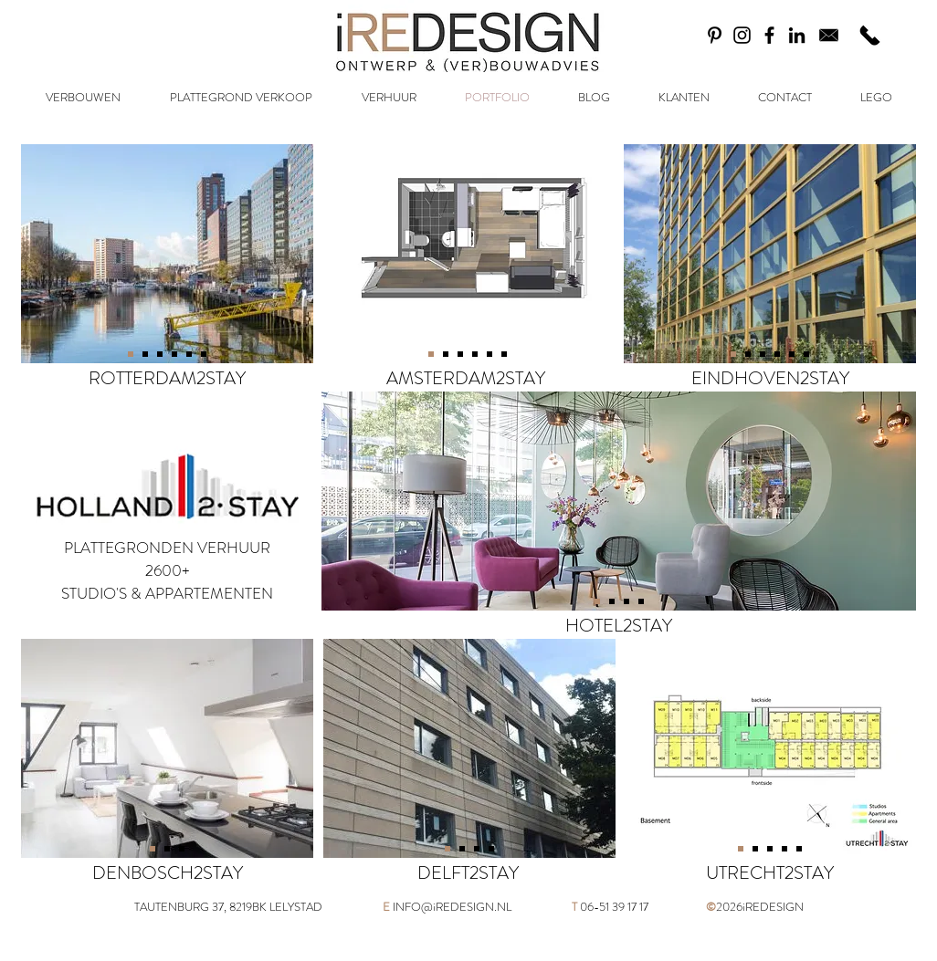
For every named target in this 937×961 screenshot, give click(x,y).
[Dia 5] (189, 354)
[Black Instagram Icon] (742, 35)
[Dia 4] (145, 354)
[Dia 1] (130, 354)
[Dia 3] (160, 354)
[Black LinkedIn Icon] (796, 35)
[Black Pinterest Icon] (714, 35)
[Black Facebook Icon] (769, 35)
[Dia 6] (203, 354)
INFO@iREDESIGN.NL (452, 906)
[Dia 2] (152, 848)
